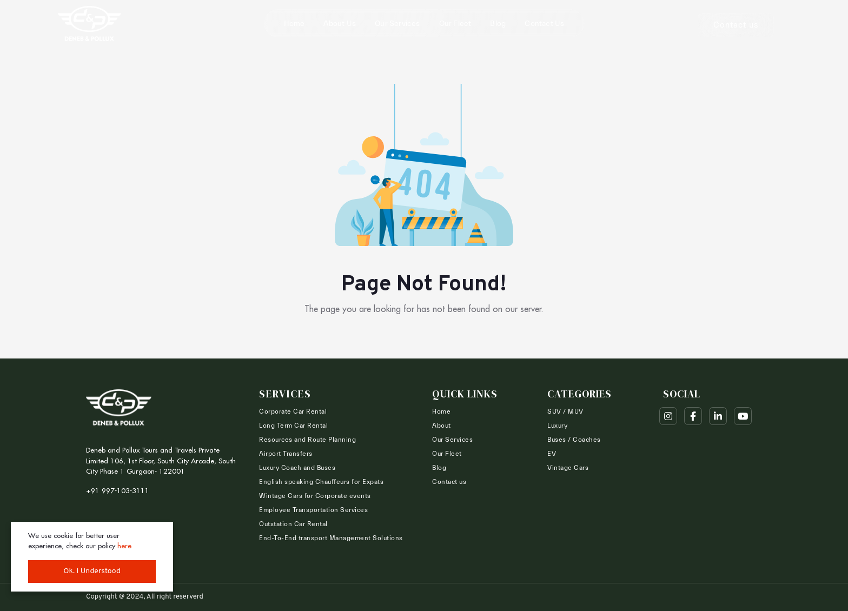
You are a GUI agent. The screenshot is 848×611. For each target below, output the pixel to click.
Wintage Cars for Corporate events (315, 496)
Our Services (397, 23)
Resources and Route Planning (307, 439)
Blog (498, 23)
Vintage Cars (567, 467)
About (441, 425)
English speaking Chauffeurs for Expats (321, 482)
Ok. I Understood (92, 571)
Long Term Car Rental (293, 425)
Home (294, 23)
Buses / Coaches (574, 439)
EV (551, 453)
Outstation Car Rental (293, 524)
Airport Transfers (286, 453)
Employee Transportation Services (313, 510)
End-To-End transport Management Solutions (331, 538)
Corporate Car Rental (293, 411)
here (124, 545)
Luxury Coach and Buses (297, 467)
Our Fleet (455, 23)
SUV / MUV (565, 411)
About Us (339, 23)
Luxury (557, 425)
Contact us (544, 23)
